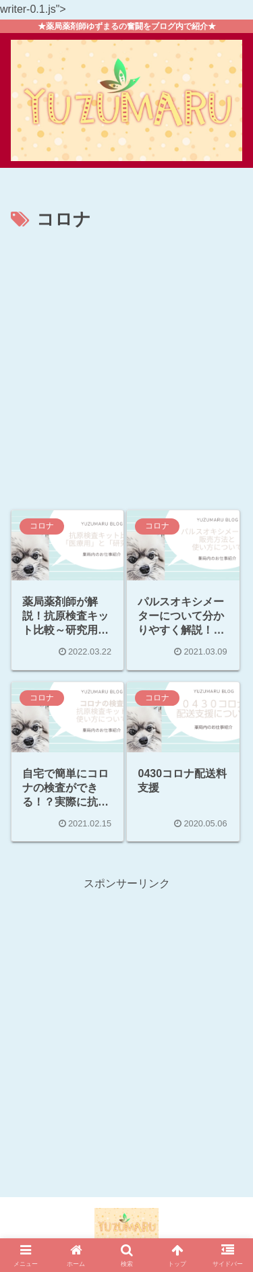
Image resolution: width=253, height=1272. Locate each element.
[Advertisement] (126, 368)
